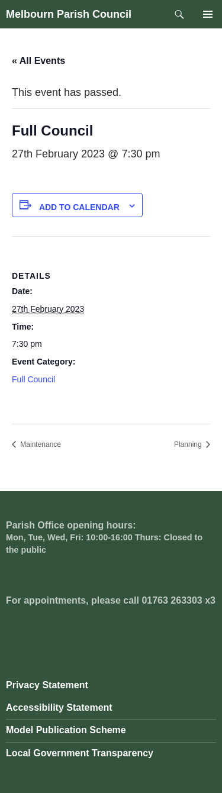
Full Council (33, 379)
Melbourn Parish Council (68, 14)
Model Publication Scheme (66, 730)
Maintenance (39, 444)
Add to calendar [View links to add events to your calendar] (79, 207)
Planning (189, 444)
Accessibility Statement (59, 707)
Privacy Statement (47, 685)
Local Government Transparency (79, 753)
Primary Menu (208, 14)
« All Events (38, 61)
